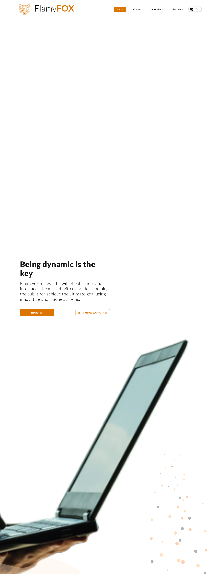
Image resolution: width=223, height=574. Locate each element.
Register (37, 312)
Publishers (178, 9)
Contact (137, 9)
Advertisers (157, 9)
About (120, 9)
